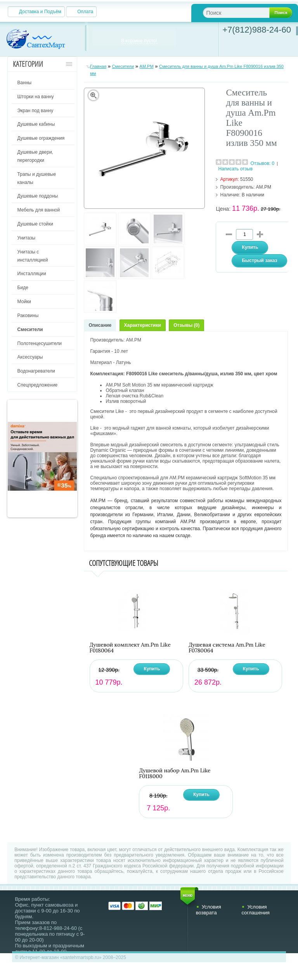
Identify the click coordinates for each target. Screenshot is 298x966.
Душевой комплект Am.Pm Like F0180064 (130, 648)
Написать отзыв (235, 169)
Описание (99, 325)
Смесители (123, 66)
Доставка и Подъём (40, 11)
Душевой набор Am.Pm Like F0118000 (174, 773)
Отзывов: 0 (263, 163)
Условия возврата (208, 910)
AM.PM (147, 66)
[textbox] (242, 12)
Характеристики (142, 325)
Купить (152, 668)
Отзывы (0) (186, 325)
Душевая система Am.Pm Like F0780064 (227, 648)
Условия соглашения (255, 910)
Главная (98, 66)
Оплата (85, 11)
